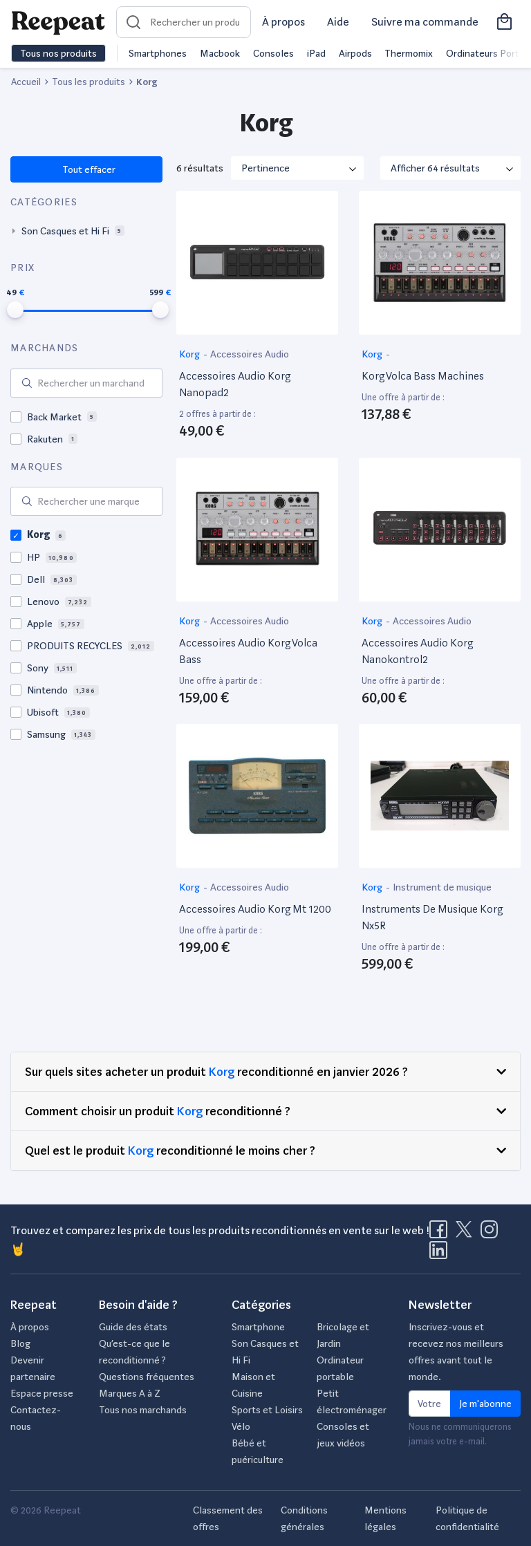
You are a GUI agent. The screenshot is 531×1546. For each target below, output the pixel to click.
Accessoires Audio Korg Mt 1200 (255, 908)
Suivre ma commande (424, 21)
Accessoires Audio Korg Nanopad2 (234, 384)
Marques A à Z (129, 1393)
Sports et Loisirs (267, 1409)
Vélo (241, 1426)
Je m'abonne (485, 1403)
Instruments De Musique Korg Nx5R (432, 917)
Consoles (273, 53)
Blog (20, 1343)
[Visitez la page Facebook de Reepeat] (441, 1233)
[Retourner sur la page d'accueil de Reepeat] (58, 22)
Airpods (355, 53)
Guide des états (133, 1326)
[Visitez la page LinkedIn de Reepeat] (438, 1254)
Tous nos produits (58, 53)
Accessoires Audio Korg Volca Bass (248, 651)
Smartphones (158, 53)
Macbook (220, 53)
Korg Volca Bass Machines (423, 375)
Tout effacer (88, 169)
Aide (338, 21)
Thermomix (408, 53)
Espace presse (41, 1393)
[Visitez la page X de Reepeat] (466, 1233)
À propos (283, 21)
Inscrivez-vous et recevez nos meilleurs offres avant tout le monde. (456, 1351)
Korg (190, 354)
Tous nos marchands (143, 1409)
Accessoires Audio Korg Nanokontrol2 (417, 651)
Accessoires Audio (249, 354)
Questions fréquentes (146, 1376)
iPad (316, 53)
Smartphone (258, 1326)
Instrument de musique (442, 887)
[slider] (15, 309)
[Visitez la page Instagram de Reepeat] (492, 1233)
